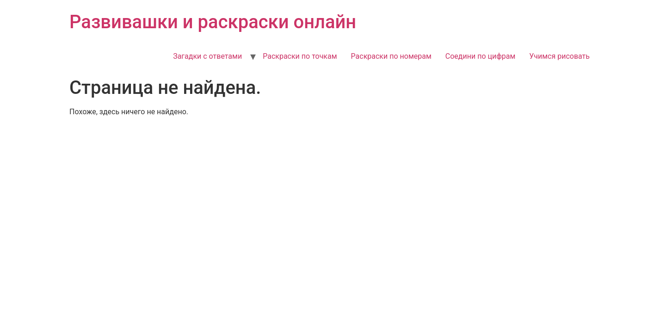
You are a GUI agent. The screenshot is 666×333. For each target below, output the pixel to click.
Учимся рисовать (559, 56)
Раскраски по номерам (391, 56)
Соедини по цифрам (480, 56)
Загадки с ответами (207, 56)
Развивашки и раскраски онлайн (212, 22)
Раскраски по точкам (300, 56)
